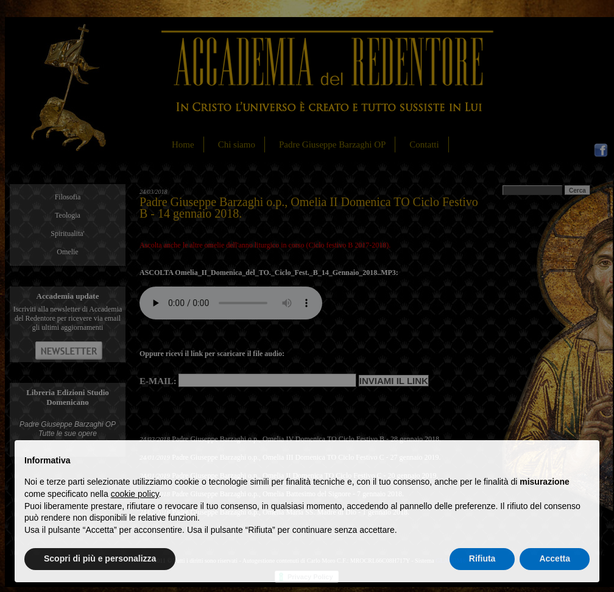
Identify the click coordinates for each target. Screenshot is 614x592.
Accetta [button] (554, 558)
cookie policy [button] (135, 494)
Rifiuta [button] (482, 558)
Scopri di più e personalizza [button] (100, 558)
